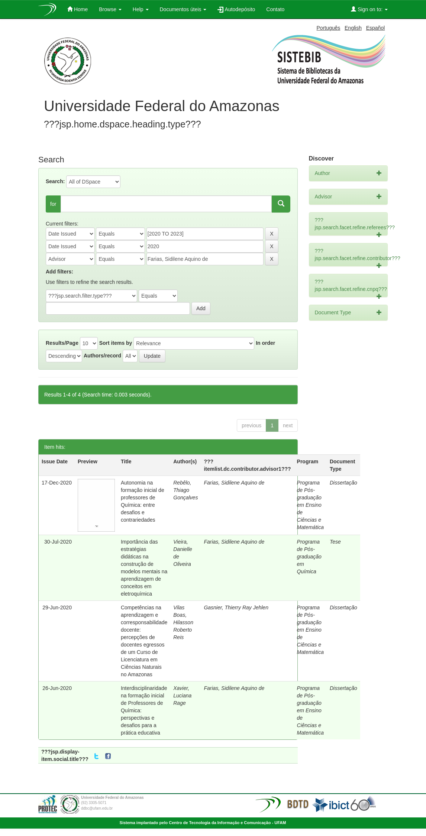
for (53, 204)
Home (77, 9)
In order (265, 343)
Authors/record (102, 356)
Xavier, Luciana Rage (182, 695)
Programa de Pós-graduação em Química (309, 556)
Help (141, 9)
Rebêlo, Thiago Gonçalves (185, 490)
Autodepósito (236, 9)
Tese (335, 542)
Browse (110, 9)
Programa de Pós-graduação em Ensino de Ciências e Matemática (310, 505)
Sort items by (115, 343)
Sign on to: (369, 9)
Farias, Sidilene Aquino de (234, 483)
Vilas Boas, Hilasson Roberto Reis (183, 622)
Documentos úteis (183, 9)
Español (375, 28)
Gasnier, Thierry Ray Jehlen (236, 607)
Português (329, 28)
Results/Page (62, 343)
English (353, 28)
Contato (275, 9)
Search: (55, 181)
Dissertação (343, 483)
